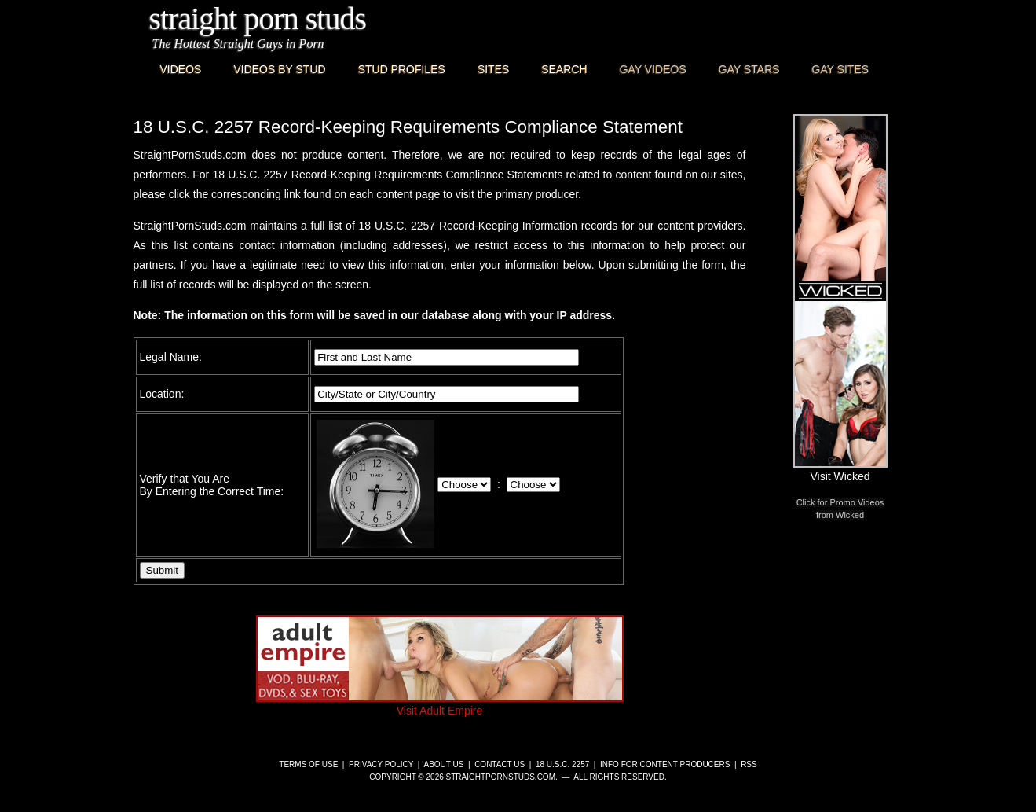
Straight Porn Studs (258, 18)
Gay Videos (653, 69)
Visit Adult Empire (440, 704)
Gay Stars (749, 69)
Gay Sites (840, 69)
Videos (181, 69)
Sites (493, 69)
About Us (443, 764)
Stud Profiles (401, 69)
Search (564, 69)
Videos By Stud (279, 69)
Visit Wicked (840, 470)
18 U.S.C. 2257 (562, 764)
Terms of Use (308, 764)
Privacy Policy (381, 764)
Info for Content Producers (665, 764)
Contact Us (499, 764)
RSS (749, 764)
